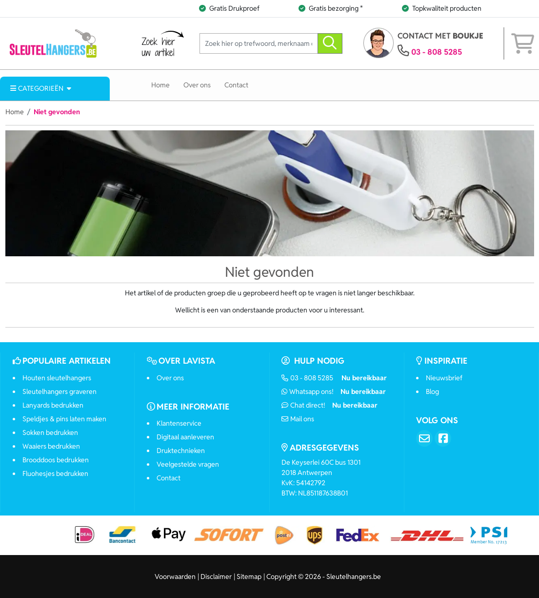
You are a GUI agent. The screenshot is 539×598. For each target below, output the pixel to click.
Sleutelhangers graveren (59, 391)
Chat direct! (329, 405)
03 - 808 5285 (436, 52)
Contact (236, 85)
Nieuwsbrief (444, 377)
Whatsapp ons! (333, 391)
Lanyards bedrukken (52, 405)
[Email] (424, 438)
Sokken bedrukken (50, 432)
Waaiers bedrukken (51, 446)
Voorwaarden (175, 576)
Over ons (197, 85)
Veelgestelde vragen (188, 464)
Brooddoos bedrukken (55, 459)
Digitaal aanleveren (185, 437)
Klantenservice (179, 423)
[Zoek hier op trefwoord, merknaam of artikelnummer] (259, 43)
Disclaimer (216, 576)
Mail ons (297, 418)
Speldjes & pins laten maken (64, 418)
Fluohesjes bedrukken (55, 473)
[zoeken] (330, 43)
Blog (432, 391)
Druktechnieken (181, 450)
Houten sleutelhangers (56, 377)
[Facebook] (443, 438)
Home (160, 85)
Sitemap (249, 576)
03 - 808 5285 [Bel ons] (334, 377)
